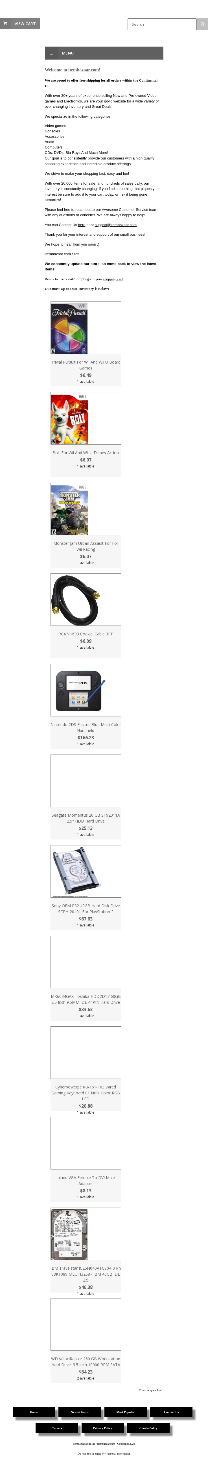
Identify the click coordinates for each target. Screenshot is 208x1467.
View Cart (25, 23)
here (82, 225)
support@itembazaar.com (116, 225)
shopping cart (113, 279)
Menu (59, 53)
